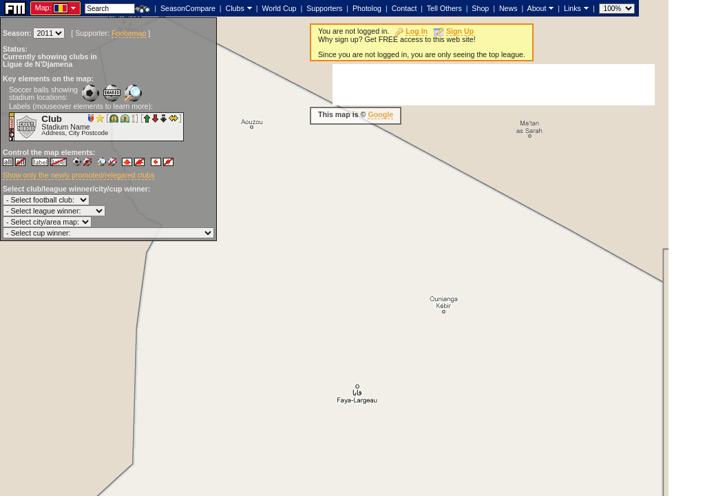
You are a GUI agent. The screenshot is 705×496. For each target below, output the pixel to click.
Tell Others (444, 8)
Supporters (324, 8)
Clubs (235, 8)
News (508, 8)
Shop (480, 8)
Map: (43, 7)
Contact (404, 8)
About (537, 8)
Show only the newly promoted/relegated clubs (78, 175)
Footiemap (129, 33)
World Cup (279, 8)
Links (572, 8)
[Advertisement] (494, 84)
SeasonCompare (187, 8)
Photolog (366, 8)
